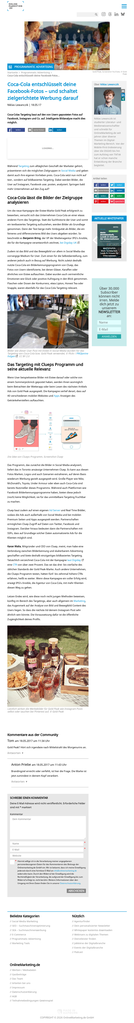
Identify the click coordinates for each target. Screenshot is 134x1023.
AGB (14, 996)
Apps (57, 395)
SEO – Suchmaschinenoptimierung (31, 925)
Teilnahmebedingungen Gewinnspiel (32, 1000)
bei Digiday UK (68, 242)
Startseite (12, 72)
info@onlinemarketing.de (65, 870)
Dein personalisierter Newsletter (92, 925)
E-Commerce (19, 934)
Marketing (79, 600)
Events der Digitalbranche (88, 947)
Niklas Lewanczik (109, 84)
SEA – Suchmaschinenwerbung (29, 930)
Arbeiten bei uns (21, 983)
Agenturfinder (82, 921)
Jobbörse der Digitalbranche (89, 943)
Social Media (68, 170)
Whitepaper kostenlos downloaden (93, 930)
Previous (97, 240)
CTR (15, 564)
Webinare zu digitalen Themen (91, 934)
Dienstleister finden (85, 939)
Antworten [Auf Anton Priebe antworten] (18, 781)
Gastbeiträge (19, 974)
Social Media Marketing (25, 921)
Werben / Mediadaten (24, 970)
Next (122, 240)
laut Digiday (74, 560)
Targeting (23, 166)
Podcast (78, 952)
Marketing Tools (21, 943)
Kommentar (16, 814)
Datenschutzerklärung (70, 883)
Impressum (18, 987)
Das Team (17, 978)
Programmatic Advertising (35, 72)
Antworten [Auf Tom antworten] (14, 753)
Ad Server (54, 510)
